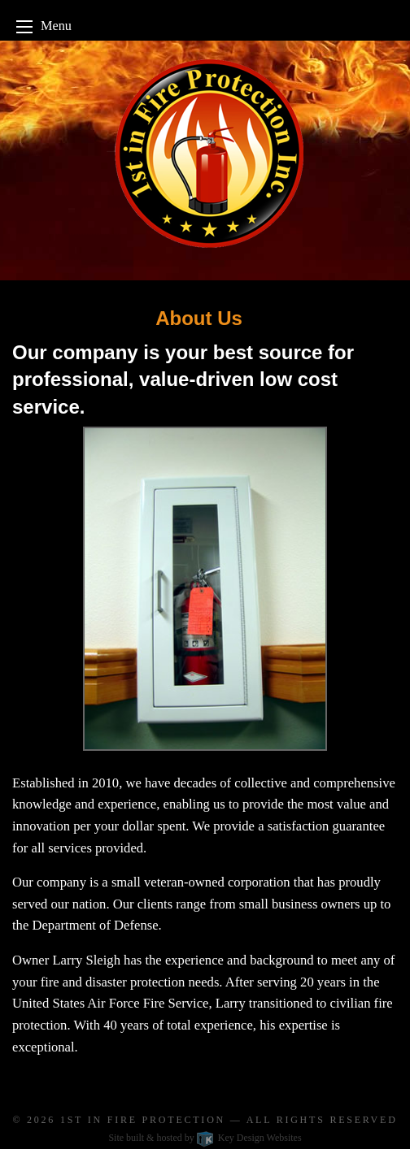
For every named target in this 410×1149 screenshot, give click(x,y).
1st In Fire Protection (142, 1119)
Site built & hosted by (204, 1137)
